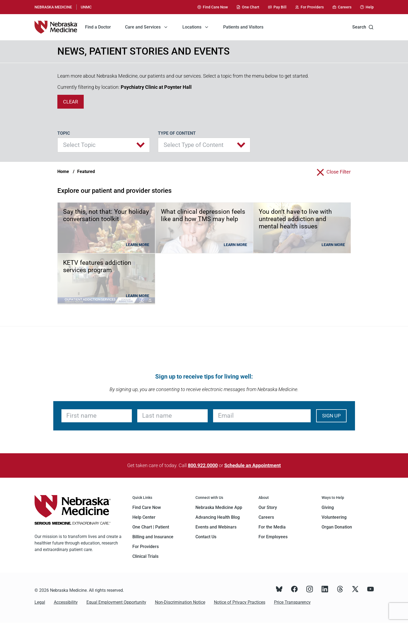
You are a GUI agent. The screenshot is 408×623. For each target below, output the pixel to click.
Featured (86, 171)
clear (70, 102)
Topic (63, 133)
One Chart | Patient (150, 527)
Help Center (143, 517)
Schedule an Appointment (252, 465)
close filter (338, 172)
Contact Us (205, 536)
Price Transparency (292, 602)
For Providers (145, 546)
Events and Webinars (215, 527)
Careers (266, 517)
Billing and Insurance (152, 536)
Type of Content (177, 133)
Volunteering (334, 517)
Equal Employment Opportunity (116, 602)
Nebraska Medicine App (218, 507)
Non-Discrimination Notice (180, 602)
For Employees (273, 536)
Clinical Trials (145, 556)
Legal (40, 602)
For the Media (272, 527)
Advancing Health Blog (217, 517)
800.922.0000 (203, 465)
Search (363, 27)
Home (63, 171)
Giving (328, 507)
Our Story (267, 507)
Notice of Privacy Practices (239, 602)
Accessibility (66, 602)
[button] (103, 145)
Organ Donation (337, 527)
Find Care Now (146, 507)
